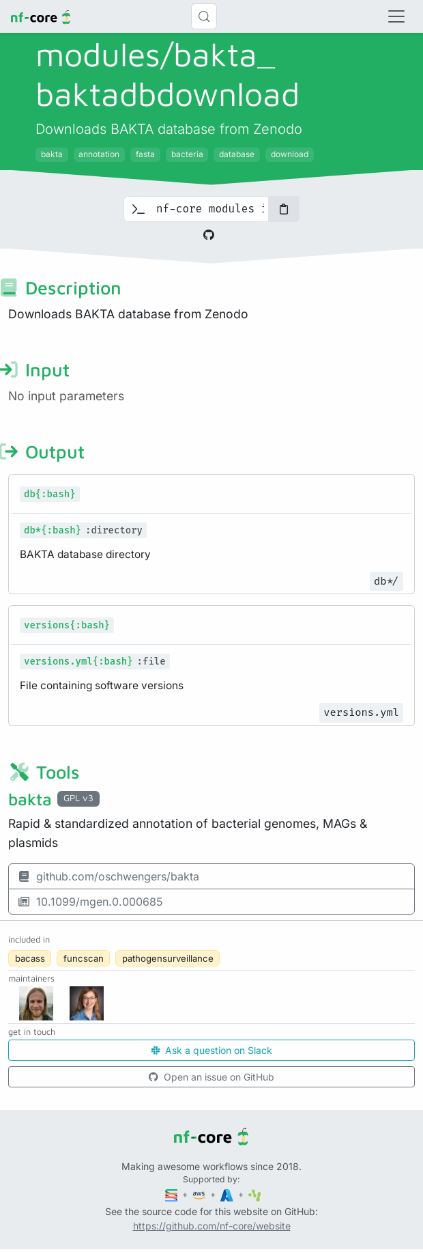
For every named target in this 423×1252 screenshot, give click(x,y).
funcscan (83, 958)
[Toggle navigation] (396, 16)
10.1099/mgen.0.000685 (90, 901)
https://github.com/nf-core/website (212, 1226)
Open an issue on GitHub (211, 1077)
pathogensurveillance (168, 958)
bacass (30, 958)
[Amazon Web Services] (199, 1194)
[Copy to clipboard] (284, 209)
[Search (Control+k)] (204, 16)
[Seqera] (172, 1194)
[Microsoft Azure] (227, 1194)
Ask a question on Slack (211, 1050)
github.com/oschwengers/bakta (108, 876)
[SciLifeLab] (254, 1194)
